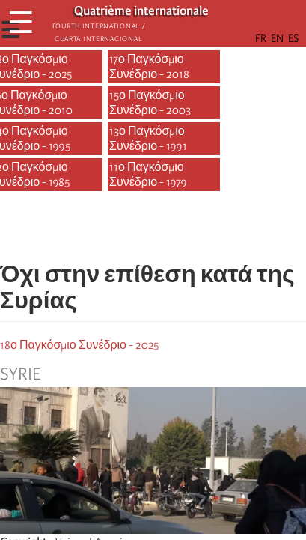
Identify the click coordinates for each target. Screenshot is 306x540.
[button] (195, 230)
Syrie (20, 374)
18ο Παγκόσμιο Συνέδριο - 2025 (79, 345)
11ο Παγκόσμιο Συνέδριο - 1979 (148, 174)
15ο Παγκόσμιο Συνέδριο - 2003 (150, 102)
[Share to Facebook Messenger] (153, 230)
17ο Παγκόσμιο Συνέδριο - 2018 (149, 66)
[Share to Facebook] (111, 230)
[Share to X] (132, 230)
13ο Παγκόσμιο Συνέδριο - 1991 (148, 138)
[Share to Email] (174, 230)
